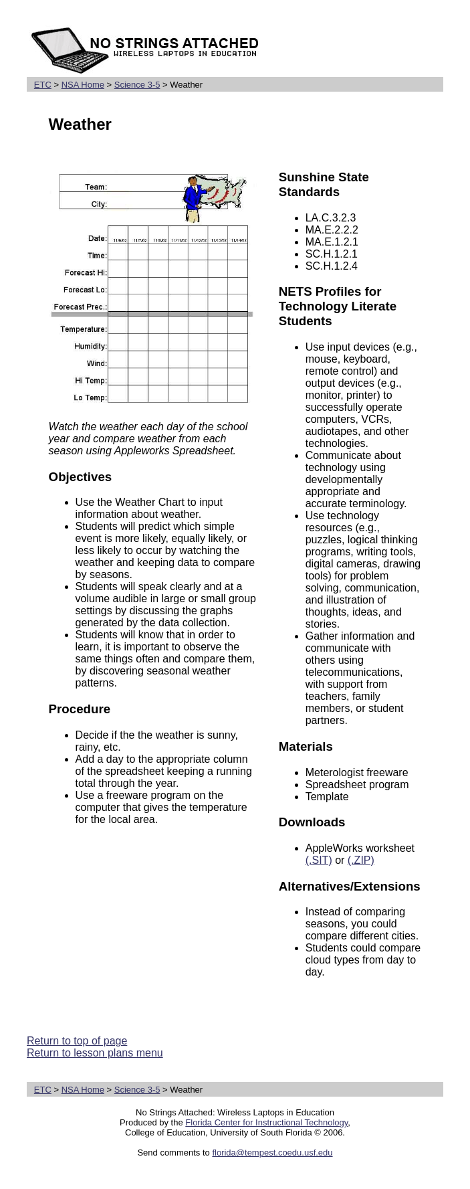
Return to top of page (77, 1040)
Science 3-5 (137, 85)
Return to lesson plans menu (95, 1053)
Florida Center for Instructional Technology (266, 1122)
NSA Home (83, 85)
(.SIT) (319, 860)
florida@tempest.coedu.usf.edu (272, 1153)
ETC (42, 85)
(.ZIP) (361, 860)
